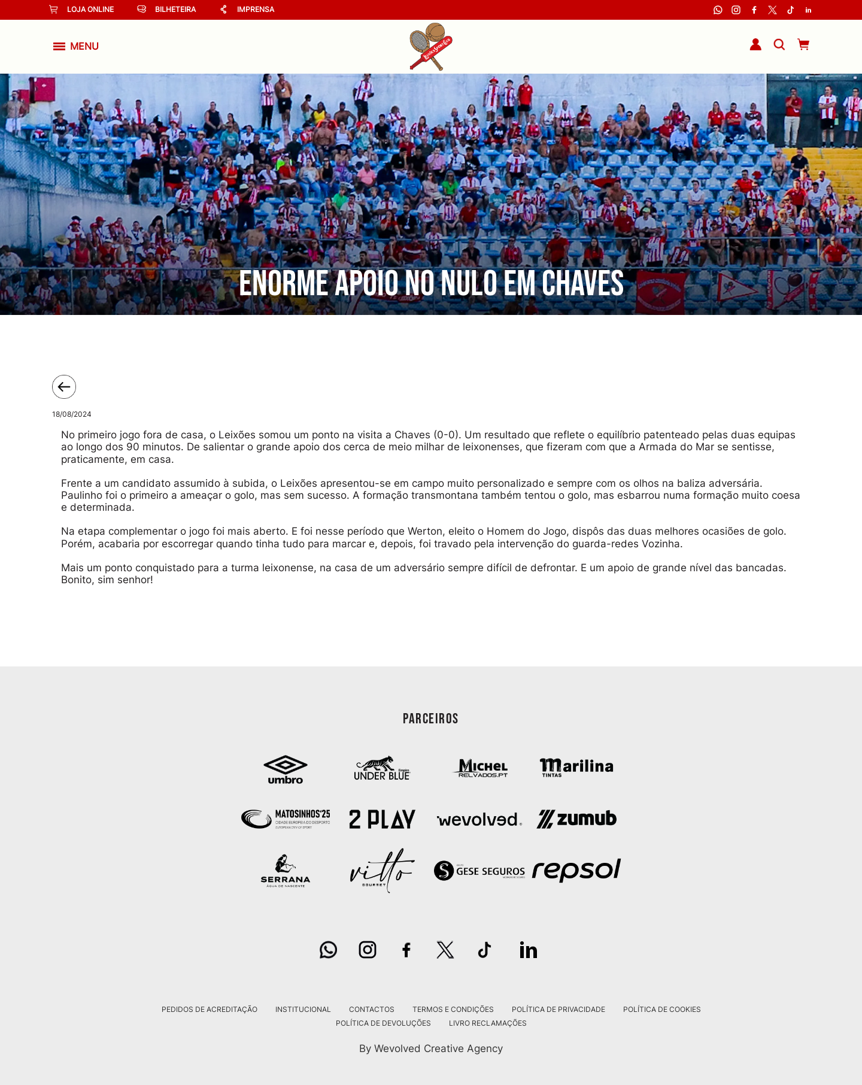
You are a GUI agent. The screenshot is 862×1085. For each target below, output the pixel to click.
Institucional (303, 1009)
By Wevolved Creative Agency (431, 1048)
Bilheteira (166, 9)
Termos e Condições (453, 1009)
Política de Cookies (662, 1009)
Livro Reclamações (488, 1023)
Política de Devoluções (383, 1023)
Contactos (371, 1009)
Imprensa (246, 9)
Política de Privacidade (558, 1009)
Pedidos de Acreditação (209, 1009)
